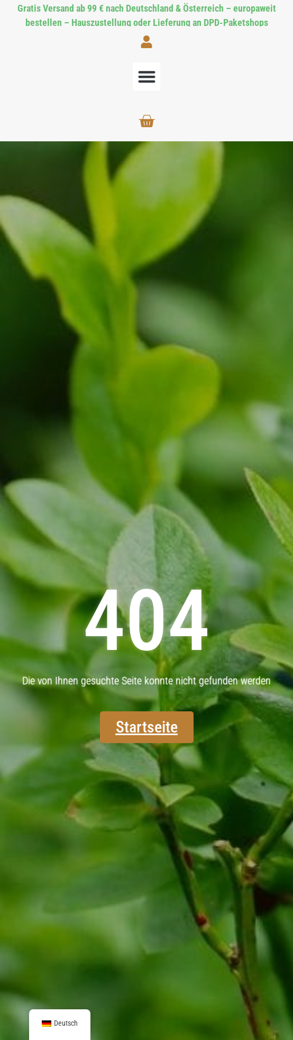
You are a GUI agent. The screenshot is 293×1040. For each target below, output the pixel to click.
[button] (147, 76)
